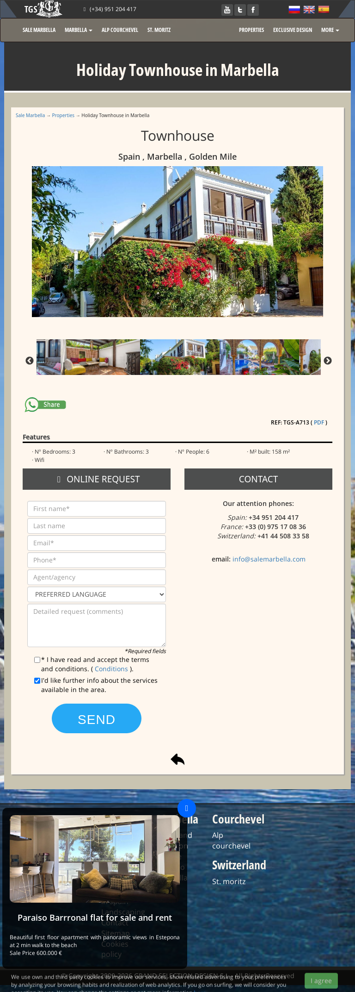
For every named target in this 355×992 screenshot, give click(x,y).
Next (327, 361)
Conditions (112, 668)
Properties (63, 115)
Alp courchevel (231, 840)
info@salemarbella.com (269, 559)
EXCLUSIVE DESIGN (292, 30)
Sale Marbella (30, 115)
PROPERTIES (251, 30)
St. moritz (228, 881)
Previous (29, 361)
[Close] (187, 808)
